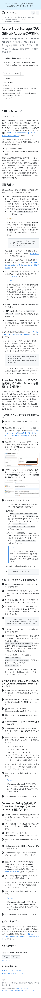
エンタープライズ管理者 (12, 17)
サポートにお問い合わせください (13, 973)
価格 (11, 990)
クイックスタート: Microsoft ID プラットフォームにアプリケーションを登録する (22, 433)
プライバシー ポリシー (8, 961)
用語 (17, 988)
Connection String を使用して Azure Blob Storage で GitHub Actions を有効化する (19, 806)
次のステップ (10, 921)
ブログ (33, 990)
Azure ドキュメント (12, 871)
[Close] (35, 3)
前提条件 (8, 184)
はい (6, 957)
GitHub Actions (28, 17)
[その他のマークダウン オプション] (22, 74)
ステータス (5, 990)
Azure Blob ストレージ (12, 21)
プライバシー (25, 988)
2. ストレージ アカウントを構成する (19, 580)
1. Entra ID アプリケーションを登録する (20, 415)
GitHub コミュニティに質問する (13, 970)
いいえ (15, 957)
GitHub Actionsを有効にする (14, 19)
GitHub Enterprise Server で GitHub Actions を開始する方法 (22, 265)
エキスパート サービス (22, 990)
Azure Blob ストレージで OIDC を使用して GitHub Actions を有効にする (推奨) (20, 383)
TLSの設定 (13, 276)
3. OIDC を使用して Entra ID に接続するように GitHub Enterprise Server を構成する (20, 684)
